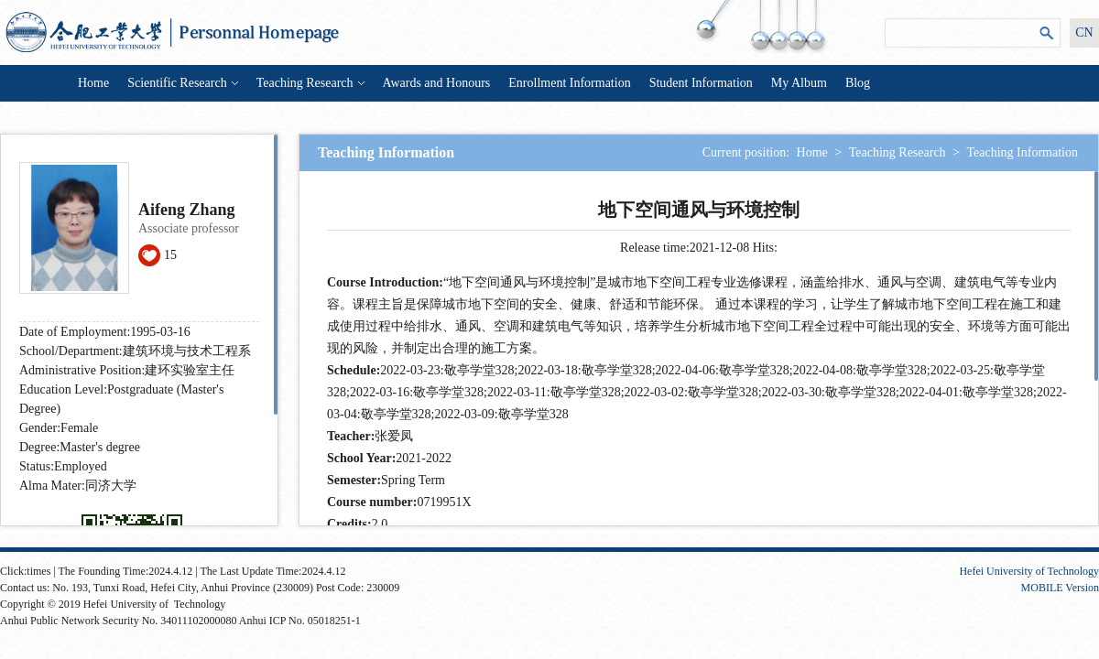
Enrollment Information (569, 83)
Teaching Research (310, 83)
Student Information (701, 83)
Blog (857, 83)
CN (1084, 32)
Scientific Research (182, 83)
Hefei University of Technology (1029, 571)
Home (93, 83)
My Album (799, 83)
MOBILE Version (1060, 587)
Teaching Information (1022, 152)
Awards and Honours (437, 83)
